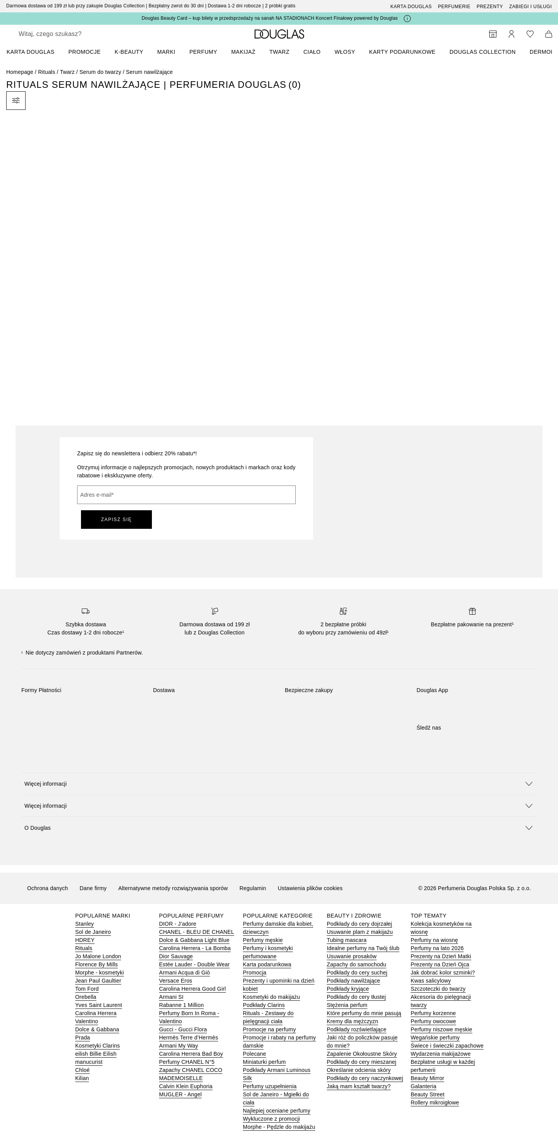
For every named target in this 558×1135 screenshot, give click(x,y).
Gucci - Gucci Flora (183, 1029)
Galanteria (424, 1086)
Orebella (85, 997)
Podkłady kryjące (348, 989)
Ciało (312, 52)
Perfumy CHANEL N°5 (186, 1062)
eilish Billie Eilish (96, 1054)
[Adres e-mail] (186, 494)
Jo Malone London (98, 956)
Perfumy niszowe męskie (441, 1029)
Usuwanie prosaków (352, 956)
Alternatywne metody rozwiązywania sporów (173, 888)
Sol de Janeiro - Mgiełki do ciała (276, 1098)
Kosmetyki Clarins (97, 1046)
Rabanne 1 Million (181, 1005)
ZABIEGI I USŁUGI (530, 6)
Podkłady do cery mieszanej (361, 1062)
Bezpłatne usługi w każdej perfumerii (443, 1066)
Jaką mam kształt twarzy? (359, 1086)
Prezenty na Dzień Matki (441, 956)
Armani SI (171, 997)
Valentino (86, 1021)
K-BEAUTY (129, 52)
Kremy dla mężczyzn (352, 1021)
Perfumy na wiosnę (434, 940)
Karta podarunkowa (267, 964)
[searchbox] (75, 34)
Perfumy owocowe (433, 1021)
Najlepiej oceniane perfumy (276, 1111)
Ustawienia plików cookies (310, 888)
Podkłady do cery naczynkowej (365, 1078)
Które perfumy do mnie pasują (364, 1013)
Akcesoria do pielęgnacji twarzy (441, 1001)
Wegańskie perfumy (435, 1037)
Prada (82, 1037)
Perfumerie (454, 6)
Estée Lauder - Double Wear (194, 964)
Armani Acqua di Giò (184, 972)
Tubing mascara (347, 940)
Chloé (82, 1070)
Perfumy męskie (263, 940)
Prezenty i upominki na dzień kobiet (279, 985)
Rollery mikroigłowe (435, 1102)
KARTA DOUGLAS (30, 52)
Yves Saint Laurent (98, 1005)
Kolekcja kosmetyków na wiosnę (441, 928)
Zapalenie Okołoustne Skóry (362, 1054)
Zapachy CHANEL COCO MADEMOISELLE (190, 1074)
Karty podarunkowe (402, 52)
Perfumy (203, 52)
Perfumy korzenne (433, 1013)
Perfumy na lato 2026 (437, 948)
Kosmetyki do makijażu (271, 997)
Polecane (254, 1054)
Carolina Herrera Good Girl (192, 989)
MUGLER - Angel (180, 1094)
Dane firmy (93, 888)
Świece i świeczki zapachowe (447, 1046)
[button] (279, 784)
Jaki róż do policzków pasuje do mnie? (362, 1041)
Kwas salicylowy (431, 981)
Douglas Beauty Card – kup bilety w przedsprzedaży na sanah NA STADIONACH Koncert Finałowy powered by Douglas (269, 18)
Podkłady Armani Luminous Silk (276, 1074)
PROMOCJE (84, 52)
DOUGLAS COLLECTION (483, 52)
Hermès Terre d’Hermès (188, 1037)
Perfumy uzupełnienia (270, 1086)
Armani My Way (178, 1046)
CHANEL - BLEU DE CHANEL (196, 932)
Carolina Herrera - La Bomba (195, 948)
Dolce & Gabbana (97, 1029)
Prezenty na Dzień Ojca (440, 964)
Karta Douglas (411, 6)
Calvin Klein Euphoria (185, 1086)
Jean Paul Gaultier (98, 981)
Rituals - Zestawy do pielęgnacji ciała (268, 1017)
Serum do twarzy (100, 72)
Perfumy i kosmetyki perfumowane (268, 952)
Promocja (255, 972)
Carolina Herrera (96, 1013)
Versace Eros (175, 981)
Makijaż (243, 52)
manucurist (88, 1062)
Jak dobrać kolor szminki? (443, 972)
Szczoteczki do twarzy (438, 989)
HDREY (85, 940)
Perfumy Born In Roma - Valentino (189, 1017)
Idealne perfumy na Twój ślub (363, 948)
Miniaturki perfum (264, 1062)
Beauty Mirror (427, 1078)
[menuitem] (35, 51)
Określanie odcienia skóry (359, 1070)
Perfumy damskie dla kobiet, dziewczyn (278, 928)
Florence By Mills (96, 964)
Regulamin (252, 888)
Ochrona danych (47, 888)
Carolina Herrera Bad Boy (191, 1054)
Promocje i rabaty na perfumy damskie (279, 1041)
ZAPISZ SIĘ (116, 519)
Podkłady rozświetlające (356, 1029)
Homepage (19, 72)
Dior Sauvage (176, 956)
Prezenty (490, 6)
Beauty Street (427, 1094)
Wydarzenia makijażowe (441, 1054)
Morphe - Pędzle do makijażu (279, 1127)
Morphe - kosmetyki (99, 972)
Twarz (279, 52)
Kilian (82, 1078)
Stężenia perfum (347, 1005)
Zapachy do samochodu (356, 964)
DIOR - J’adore (177, 924)
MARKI (166, 52)
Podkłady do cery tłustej (356, 997)
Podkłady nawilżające (353, 981)
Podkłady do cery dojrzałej (359, 924)
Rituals (46, 72)
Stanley (84, 924)
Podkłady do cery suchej (357, 972)
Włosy (345, 52)
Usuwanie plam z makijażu (360, 932)
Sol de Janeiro (93, 932)
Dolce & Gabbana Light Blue (194, 940)
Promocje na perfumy (269, 1029)
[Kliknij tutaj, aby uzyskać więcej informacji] (407, 18)
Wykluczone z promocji (271, 1119)
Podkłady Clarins (264, 1005)
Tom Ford (87, 989)
